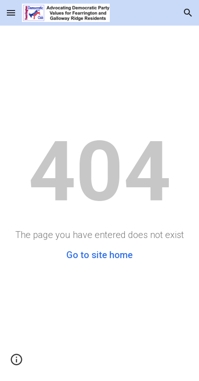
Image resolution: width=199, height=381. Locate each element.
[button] (11, 12)
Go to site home (99, 254)
